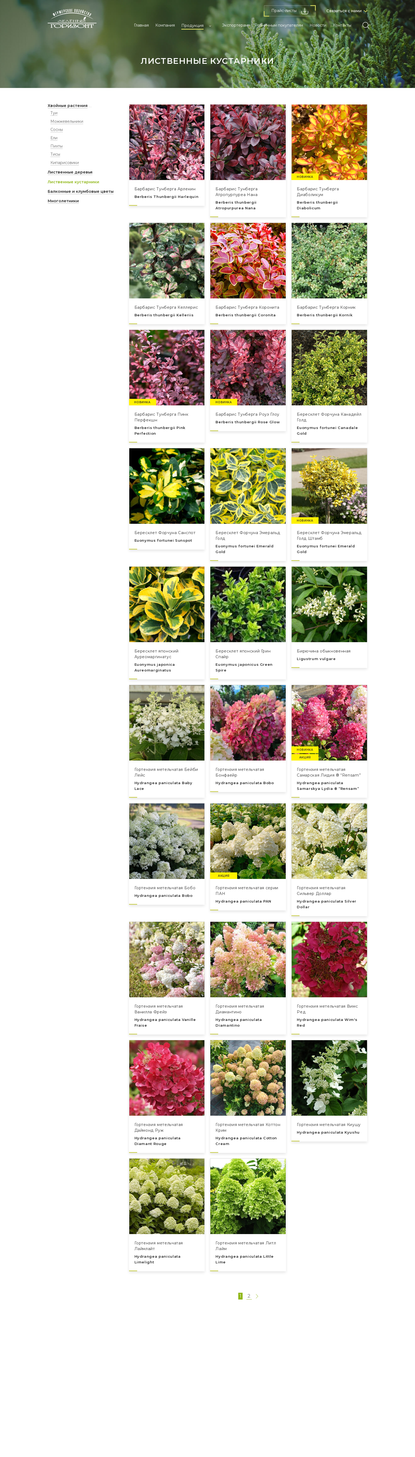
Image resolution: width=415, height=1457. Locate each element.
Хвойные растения (68, 105)
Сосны (56, 129)
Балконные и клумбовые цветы (81, 191)
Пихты (56, 146)
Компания (165, 25)
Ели (53, 137)
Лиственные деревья (70, 172)
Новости (318, 25)
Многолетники (63, 200)
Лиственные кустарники (73, 181)
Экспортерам (235, 25)
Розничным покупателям (279, 25)
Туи (53, 113)
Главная (141, 25)
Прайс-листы (289, 11)
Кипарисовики (64, 162)
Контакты (342, 25)
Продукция (192, 25)
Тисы (55, 154)
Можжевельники (66, 121)
